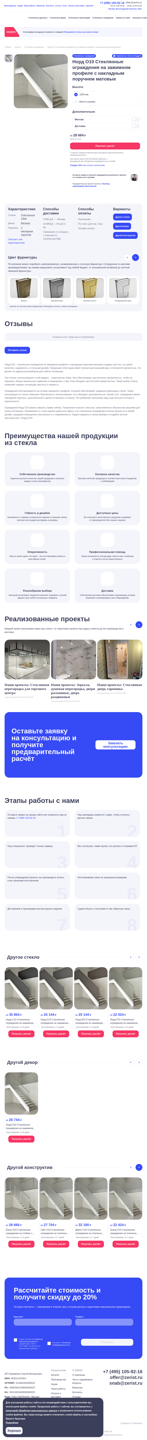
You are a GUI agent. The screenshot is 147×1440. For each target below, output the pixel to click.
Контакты (50, 6)
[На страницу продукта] (21, 1002)
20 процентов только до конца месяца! (81, 32)
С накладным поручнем (27, 231)
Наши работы (29, 6)
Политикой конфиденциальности (61, 1344)
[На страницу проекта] (27, 669)
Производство (10, 6)
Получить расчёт (105, 146)
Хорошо (14, 1431)
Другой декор (122, 226)
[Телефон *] (104, 1322)
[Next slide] (135, 257)
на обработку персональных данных (31, 1340)
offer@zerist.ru (134, 2)
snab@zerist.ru (125, 1383)
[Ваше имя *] (43, 1322)
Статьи (58, 6)
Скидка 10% (76, 165)
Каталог (55, 1375)
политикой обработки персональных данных (31, 1410)
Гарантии (89, 6)
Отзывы (76, 1397)
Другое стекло (122, 217)
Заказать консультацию (115, 744)
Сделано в (131, 1423)
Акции (20, 6)
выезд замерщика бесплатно (91, 184)
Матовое (25, 223)
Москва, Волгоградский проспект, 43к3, (125, 9)
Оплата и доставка (76, 6)
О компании (78, 1375)
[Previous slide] (127, 257)
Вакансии (41, 6)
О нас (64, 6)
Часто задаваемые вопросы (82, 1381)
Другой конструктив (125, 235)
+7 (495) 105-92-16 (112, 3)
